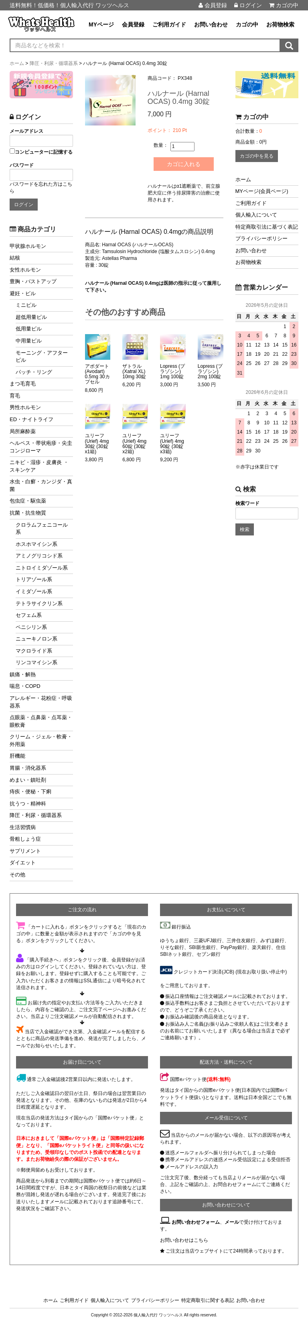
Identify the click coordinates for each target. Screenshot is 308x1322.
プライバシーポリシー (261, 238)
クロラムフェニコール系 (42, 528)
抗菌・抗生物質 (28, 513)
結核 (15, 258)
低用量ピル (29, 329)
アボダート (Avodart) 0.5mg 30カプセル (97, 374)
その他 (17, 875)
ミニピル (26, 305)
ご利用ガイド (169, 24)
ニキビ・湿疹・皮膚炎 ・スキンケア (39, 466)
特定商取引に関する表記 (207, 1300)
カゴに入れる (184, 164)
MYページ (101, 24)
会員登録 (213, 5)
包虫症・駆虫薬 (28, 501)
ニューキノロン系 (36, 639)
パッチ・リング (34, 372)
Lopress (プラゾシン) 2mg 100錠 (210, 371)
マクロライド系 (34, 651)
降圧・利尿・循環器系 (36, 815)
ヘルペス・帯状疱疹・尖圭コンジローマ (41, 447)
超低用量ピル (31, 317)
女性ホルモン (25, 270)
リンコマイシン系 (36, 662)
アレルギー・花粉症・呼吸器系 (41, 702)
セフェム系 (29, 615)
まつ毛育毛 (23, 384)
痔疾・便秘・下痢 (30, 792)
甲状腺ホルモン (28, 246)
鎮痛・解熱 (23, 674)
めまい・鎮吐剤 (28, 780)
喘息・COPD (25, 686)
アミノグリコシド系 (39, 556)
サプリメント (25, 851)
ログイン (248, 5)
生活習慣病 (23, 827)
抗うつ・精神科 (28, 804)
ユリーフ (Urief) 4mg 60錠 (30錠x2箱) (134, 443)
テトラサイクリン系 (39, 603)
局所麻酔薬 (23, 431)
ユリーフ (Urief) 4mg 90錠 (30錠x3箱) (172, 443)
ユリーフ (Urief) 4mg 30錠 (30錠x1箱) (97, 443)
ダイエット (23, 863)
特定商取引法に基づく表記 (266, 227)
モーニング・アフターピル (42, 356)
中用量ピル (29, 341)
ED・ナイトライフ (31, 419)
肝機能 (17, 756)
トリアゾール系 (34, 579)
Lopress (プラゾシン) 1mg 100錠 (172, 371)
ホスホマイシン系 (36, 544)
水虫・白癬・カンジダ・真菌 (41, 485)
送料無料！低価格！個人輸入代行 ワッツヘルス (69, 5)
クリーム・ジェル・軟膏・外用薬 (41, 740)
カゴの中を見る (257, 156)
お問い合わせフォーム (196, 1222)
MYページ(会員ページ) (261, 191)
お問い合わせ (211, 24)
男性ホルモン (25, 407)
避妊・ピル (23, 293)
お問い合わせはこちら (184, 1240)
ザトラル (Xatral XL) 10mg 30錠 (134, 371)
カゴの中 (283, 5)
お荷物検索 (280, 24)
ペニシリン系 (31, 627)
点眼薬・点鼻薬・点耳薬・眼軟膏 (41, 721)
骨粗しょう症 (25, 839)
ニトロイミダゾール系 (42, 568)
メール (232, 1222)
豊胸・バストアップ (33, 281)
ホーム (243, 179)
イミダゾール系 (34, 591)
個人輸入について (256, 215)
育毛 (15, 396)
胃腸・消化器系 (28, 768)
